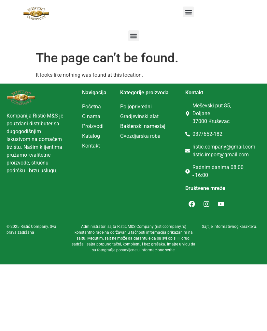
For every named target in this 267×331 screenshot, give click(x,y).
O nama (91, 116)
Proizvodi (93, 126)
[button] (188, 12)
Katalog (91, 136)
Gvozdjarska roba (140, 136)
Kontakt (91, 146)
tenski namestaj (147, 126)
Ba (123, 126)
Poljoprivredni (136, 106)
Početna (91, 106)
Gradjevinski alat (139, 116)
